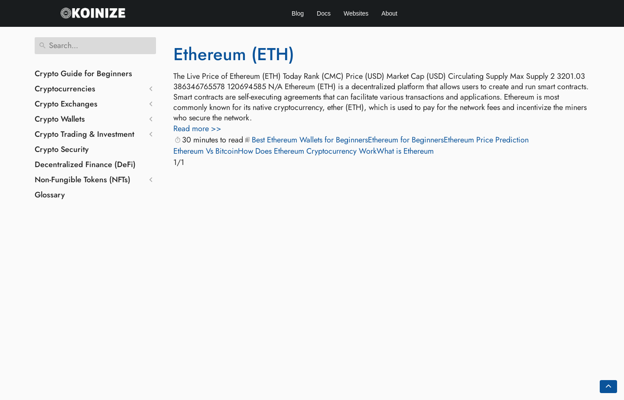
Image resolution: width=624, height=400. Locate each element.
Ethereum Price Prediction (486, 139)
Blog (298, 13)
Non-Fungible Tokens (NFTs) (82, 179)
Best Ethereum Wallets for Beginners (310, 139)
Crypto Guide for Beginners (83, 73)
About (389, 13)
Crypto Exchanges (66, 104)
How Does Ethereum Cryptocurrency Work (307, 151)
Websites (356, 13)
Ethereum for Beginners (406, 139)
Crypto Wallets (60, 119)
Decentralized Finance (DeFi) (85, 164)
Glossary (50, 194)
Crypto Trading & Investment (84, 134)
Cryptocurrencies (65, 88)
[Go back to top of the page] (608, 386)
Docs (324, 13)
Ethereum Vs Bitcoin (205, 151)
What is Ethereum (405, 151)
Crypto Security (62, 149)
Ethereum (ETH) (233, 54)
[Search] (95, 45)
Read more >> (197, 128)
